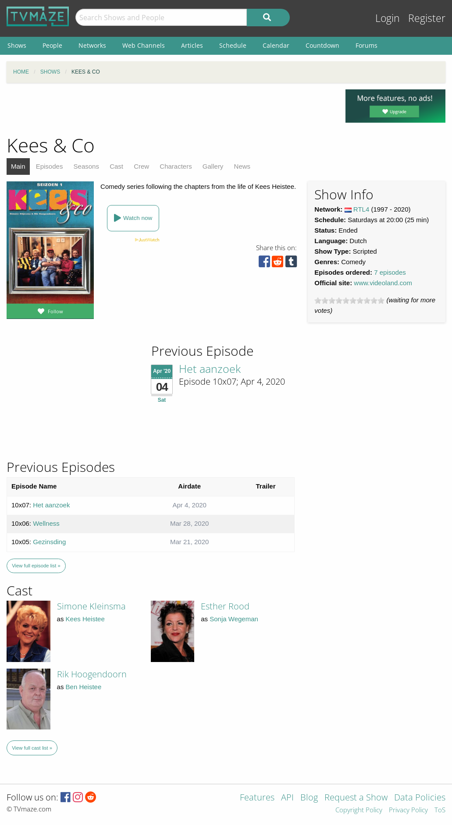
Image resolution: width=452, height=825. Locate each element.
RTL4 (361, 209)
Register (426, 18)
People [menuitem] (52, 45)
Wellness (46, 523)
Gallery (213, 166)
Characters (176, 166)
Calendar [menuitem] (276, 45)
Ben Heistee (84, 686)
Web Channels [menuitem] (143, 45)
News (242, 166)
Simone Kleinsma (91, 606)
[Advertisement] (169, 109)
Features (257, 798)
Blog (309, 798)
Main (18, 166)
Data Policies (419, 798)
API (287, 798)
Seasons (86, 166)
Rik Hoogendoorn (92, 674)
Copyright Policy (358, 810)
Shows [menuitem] (16, 45)
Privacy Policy (408, 810)
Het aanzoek (210, 368)
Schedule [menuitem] (232, 45)
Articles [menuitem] (192, 45)
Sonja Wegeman (234, 619)
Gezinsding (49, 541)
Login (387, 18)
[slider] (349, 300)
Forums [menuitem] (366, 45)
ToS (439, 810)
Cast (116, 166)
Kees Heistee (85, 619)
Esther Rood (225, 606)
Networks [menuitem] (92, 45)
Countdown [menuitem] (322, 45)
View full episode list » (36, 565)
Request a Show (356, 798)
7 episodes (390, 272)
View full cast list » (32, 748)
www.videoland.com (383, 283)
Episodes (49, 166)
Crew (141, 166)
